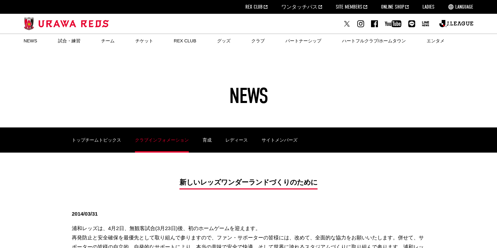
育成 (207, 140)
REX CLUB (254, 7)
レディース (236, 140)
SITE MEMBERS (349, 7)
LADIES (428, 7)
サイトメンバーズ (280, 140)
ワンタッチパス (299, 7)
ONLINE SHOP (392, 7)
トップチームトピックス (96, 140)
